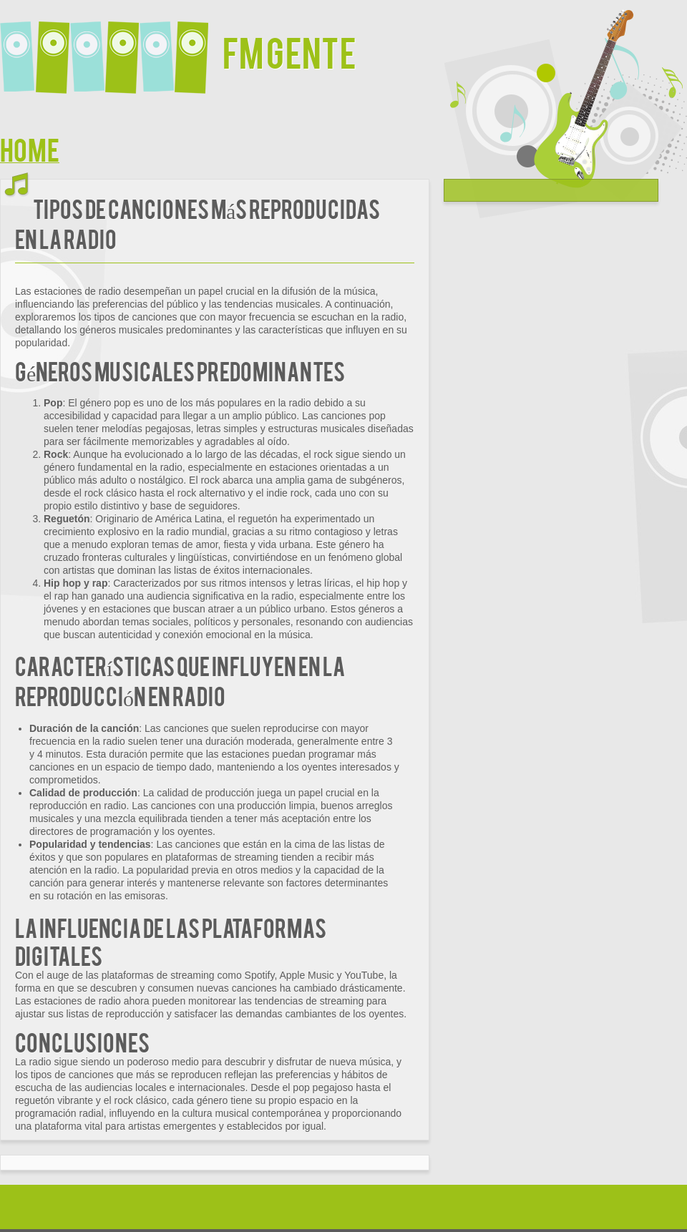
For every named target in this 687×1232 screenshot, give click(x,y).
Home (29, 148)
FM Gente (289, 51)
